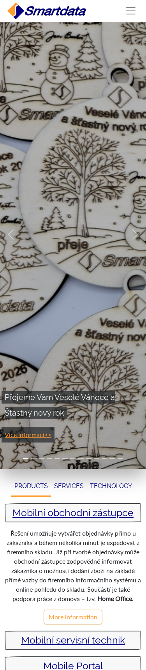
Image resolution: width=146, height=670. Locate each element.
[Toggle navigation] (130, 11)
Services (69, 486)
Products (31, 486)
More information (73, 617)
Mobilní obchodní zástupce (73, 512)
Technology (111, 486)
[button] (11, 234)
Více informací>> (28, 434)
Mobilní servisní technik (73, 640)
